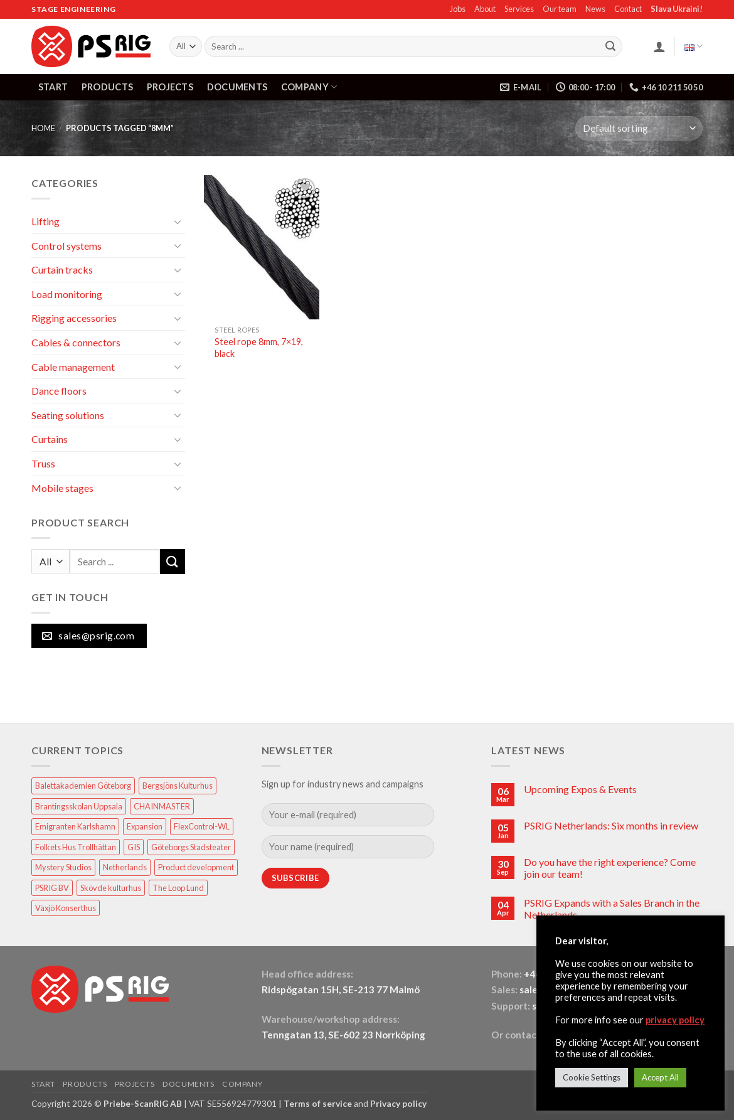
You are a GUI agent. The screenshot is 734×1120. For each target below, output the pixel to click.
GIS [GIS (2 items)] (133, 847)
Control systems (66, 246)
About (485, 9)
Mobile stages (62, 488)
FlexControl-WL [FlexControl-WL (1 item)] (202, 826)
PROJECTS (170, 87)
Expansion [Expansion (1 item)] (144, 826)
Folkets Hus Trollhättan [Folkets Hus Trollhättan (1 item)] (75, 847)
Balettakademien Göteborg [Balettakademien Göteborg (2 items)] (83, 786)
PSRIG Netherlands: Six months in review (611, 825)
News (595, 9)
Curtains (49, 439)
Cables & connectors (75, 342)
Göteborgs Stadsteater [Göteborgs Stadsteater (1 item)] (191, 847)
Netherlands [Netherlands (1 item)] (125, 867)
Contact (628, 9)
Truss (43, 463)
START (53, 87)
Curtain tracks (62, 269)
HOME (43, 128)
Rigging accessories (74, 318)
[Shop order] (639, 128)
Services (519, 9)
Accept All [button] (660, 1077)
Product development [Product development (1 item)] (196, 867)
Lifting (45, 221)
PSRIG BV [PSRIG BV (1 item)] (52, 888)
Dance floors (59, 391)
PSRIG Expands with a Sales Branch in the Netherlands (611, 908)
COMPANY (309, 87)
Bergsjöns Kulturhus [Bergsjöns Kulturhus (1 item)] (177, 786)
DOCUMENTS (237, 87)
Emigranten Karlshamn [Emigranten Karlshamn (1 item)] (75, 826)
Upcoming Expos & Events (580, 789)
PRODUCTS (107, 87)
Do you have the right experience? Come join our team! (610, 868)
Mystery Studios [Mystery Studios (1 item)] (63, 867)
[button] (659, 46)
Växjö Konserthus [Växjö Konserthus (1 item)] (65, 908)
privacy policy (675, 1020)
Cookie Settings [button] (591, 1077)
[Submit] (610, 46)
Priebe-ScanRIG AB (143, 1103)
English (693, 46)
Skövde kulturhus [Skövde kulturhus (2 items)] (110, 888)
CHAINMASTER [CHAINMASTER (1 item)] (162, 806)
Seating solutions (67, 415)
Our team (560, 9)
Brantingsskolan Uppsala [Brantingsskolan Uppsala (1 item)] (78, 806)
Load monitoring (66, 294)
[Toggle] (177, 221)
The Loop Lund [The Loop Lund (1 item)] (178, 888)
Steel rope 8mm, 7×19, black (259, 347)
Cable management (73, 367)
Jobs (457, 9)
